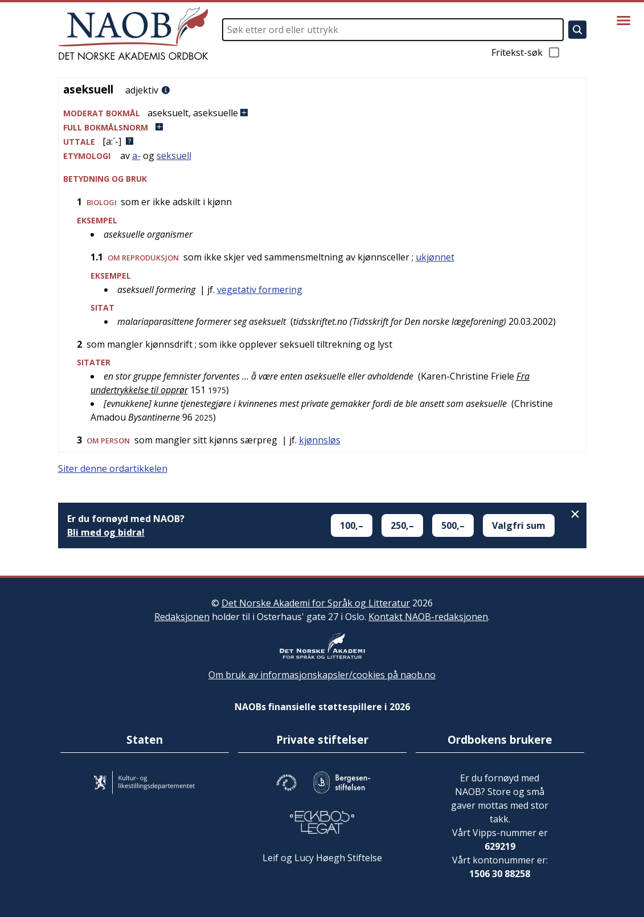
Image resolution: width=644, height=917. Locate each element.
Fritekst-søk (526, 52)
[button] (322, 113)
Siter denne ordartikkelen (112, 468)
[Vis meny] (623, 20)
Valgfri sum (518, 525)
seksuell (174, 155)
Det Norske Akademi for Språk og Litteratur (315, 603)
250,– (402, 525)
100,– (351, 525)
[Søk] (577, 30)
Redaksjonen (182, 616)
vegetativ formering (259, 289)
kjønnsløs (320, 440)
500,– (453, 525)
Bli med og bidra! (106, 532)
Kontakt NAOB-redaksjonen (428, 616)
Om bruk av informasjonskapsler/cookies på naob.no (322, 675)
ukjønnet (435, 257)
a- (136, 155)
